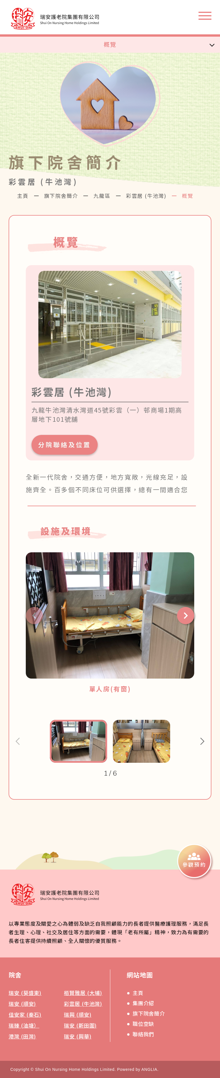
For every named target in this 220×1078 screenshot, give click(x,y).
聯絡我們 (143, 1034)
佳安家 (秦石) (25, 1014)
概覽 (110, 44)
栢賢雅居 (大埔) (83, 992)
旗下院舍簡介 (61, 195)
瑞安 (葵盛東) (25, 992)
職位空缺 (143, 1023)
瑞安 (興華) (77, 1036)
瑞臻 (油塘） (24, 1025)
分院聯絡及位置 (64, 444)
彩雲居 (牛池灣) (146, 195)
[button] (34, 615)
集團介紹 (143, 1003)
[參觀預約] (194, 861)
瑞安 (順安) (22, 1003)
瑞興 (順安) (77, 1014)
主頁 (23, 195)
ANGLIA (150, 1069)
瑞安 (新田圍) (80, 1025)
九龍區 (101, 195)
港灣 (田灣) (22, 1036)
